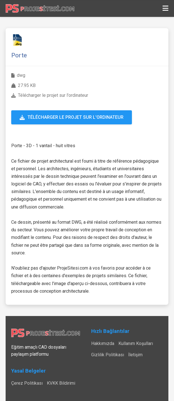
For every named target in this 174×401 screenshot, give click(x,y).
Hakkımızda (102, 343)
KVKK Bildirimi (61, 383)
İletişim (135, 354)
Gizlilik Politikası (107, 354)
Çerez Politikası (27, 383)
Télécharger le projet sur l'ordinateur (71, 117)
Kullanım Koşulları (135, 343)
